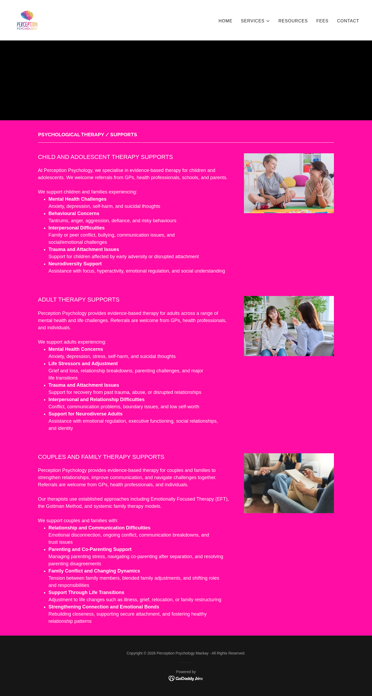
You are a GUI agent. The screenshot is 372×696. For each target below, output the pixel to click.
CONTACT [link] (348, 21)
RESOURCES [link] (293, 21)
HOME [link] (225, 21)
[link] (27, 20)
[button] (255, 21)
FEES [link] (322, 21)
